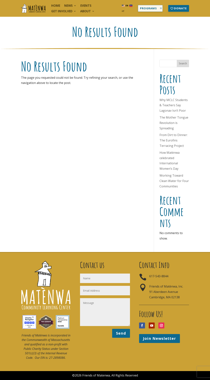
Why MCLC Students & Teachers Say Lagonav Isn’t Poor (173, 105)
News (68, 6)
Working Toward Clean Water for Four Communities (174, 180)
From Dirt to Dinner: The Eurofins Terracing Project (173, 140)
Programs (148, 8)
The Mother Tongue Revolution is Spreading (173, 122)
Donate (180, 8)
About (85, 11)
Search (183, 63)
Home (55, 6)
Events (85, 6)
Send (121, 333)
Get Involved (61, 11)
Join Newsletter (159, 338)
